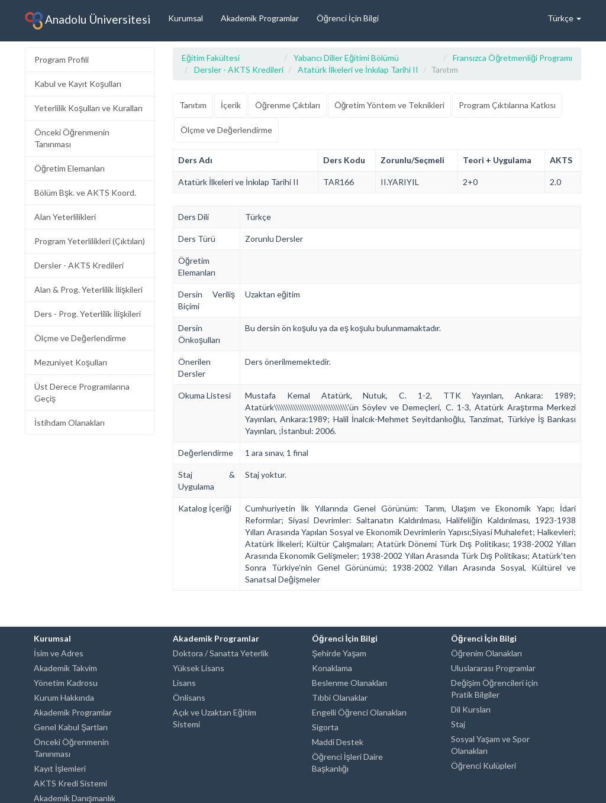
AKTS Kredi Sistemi (70, 783)
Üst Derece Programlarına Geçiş (82, 392)
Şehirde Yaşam (339, 653)
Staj (458, 724)
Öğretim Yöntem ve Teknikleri (389, 105)
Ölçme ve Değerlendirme (80, 338)
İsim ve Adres (58, 653)
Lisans (184, 683)
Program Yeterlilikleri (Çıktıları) (89, 241)
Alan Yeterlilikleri (65, 217)
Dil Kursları (471, 709)
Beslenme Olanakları (349, 683)
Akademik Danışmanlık (74, 798)
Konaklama (332, 668)
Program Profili (61, 59)
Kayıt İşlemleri (60, 768)
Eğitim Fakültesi (211, 58)
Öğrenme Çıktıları (287, 105)
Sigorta (325, 727)
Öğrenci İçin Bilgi (348, 18)
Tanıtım (193, 105)
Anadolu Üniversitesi (87, 21)
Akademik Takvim (65, 668)
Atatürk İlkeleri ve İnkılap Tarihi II (358, 69)
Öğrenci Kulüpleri (483, 765)
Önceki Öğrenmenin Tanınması (71, 138)
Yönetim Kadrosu (66, 683)
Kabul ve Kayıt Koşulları (77, 84)
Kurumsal (185, 18)
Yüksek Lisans (198, 668)
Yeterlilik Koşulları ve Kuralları (88, 108)
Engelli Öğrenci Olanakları (359, 712)
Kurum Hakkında (64, 697)
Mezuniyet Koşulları (70, 362)
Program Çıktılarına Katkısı (507, 105)
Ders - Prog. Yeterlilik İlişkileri (87, 314)
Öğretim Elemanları (69, 168)
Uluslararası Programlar (493, 668)
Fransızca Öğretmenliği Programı (512, 58)
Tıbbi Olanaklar (340, 697)
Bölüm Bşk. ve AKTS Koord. (85, 192)
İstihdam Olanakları (69, 422)
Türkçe (564, 18)
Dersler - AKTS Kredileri (79, 265)
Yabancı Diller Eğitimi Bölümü (346, 58)
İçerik (231, 105)
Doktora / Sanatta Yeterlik (221, 653)
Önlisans (189, 697)
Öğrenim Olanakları (486, 653)
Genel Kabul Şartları (71, 727)
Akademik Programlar (260, 18)
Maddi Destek (337, 742)
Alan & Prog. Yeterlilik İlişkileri (88, 289)
